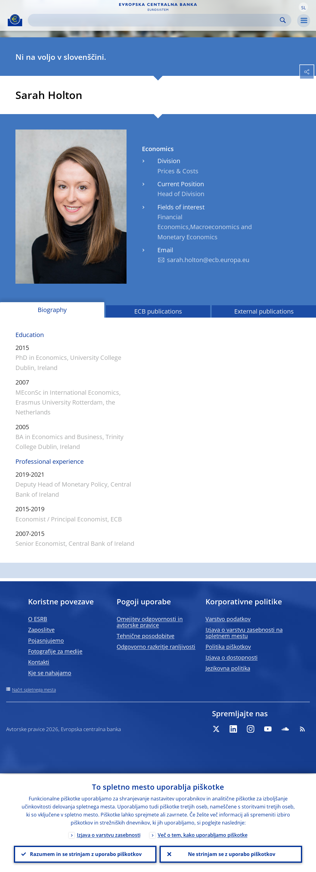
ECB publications (158, 311)
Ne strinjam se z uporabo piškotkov (231, 853)
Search (283, 20)
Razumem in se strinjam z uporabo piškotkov (85, 853)
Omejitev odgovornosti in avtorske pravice (150, 622)
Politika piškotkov (228, 646)
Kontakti (38, 662)
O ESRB (37, 619)
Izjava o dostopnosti (232, 657)
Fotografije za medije (55, 651)
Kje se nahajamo (49, 673)
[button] (303, 7)
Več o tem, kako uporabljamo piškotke (202, 834)
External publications (264, 311)
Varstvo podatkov (228, 619)
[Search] (154, 20)
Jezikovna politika (228, 668)
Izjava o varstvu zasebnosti (108, 834)
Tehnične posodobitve (145, 636)
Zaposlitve (41, 629)
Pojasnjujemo (46, 640)
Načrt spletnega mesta (34, 690)
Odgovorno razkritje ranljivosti (156, 646)
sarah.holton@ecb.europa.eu (208, 260)
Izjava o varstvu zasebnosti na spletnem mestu (244, 633)
